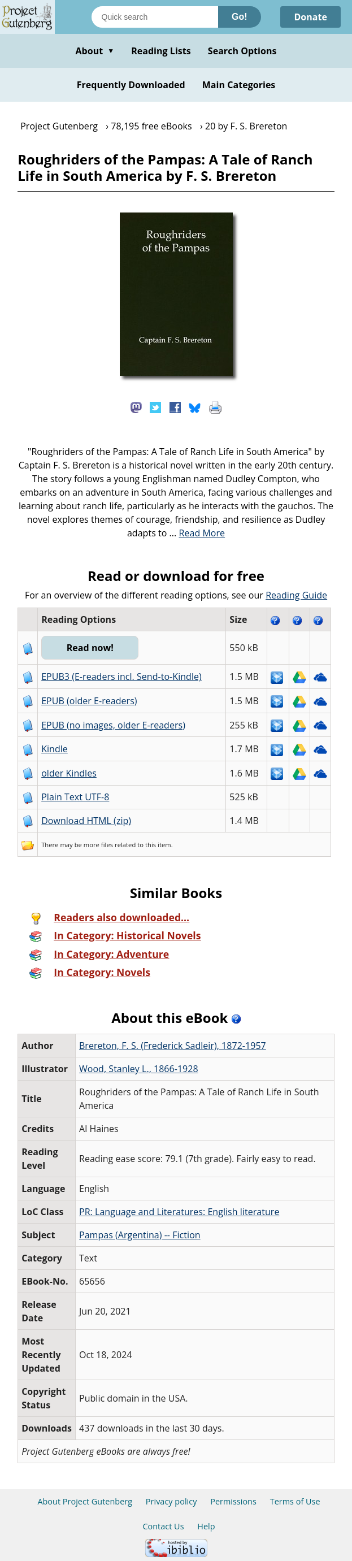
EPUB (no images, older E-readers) (113, 725)
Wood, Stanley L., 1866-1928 (138, 1069)
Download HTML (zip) (86, 820)
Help (206, 1526)
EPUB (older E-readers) (89, 701)
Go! (239, 16)
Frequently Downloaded (131, 85)
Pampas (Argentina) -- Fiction (140, 1235)
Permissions (233, 1501)
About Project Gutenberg (84, 1501)
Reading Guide (296, 595)
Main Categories (239, 85)
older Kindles (69, 773)
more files (98, 844)
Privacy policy (171, 1501)
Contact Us (163, 1526)
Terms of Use (295, 1501)
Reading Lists (161, 51)
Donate (310, 17)
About (94, 51)
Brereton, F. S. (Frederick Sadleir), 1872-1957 (172, 1045)
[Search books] (155, 17)
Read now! (90, 647)
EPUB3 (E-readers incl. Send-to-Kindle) (121, 676)
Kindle (54, 749)
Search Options (242, 51)
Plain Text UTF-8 (75, 797)
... (197, 533)
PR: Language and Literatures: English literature (179, 1212)
